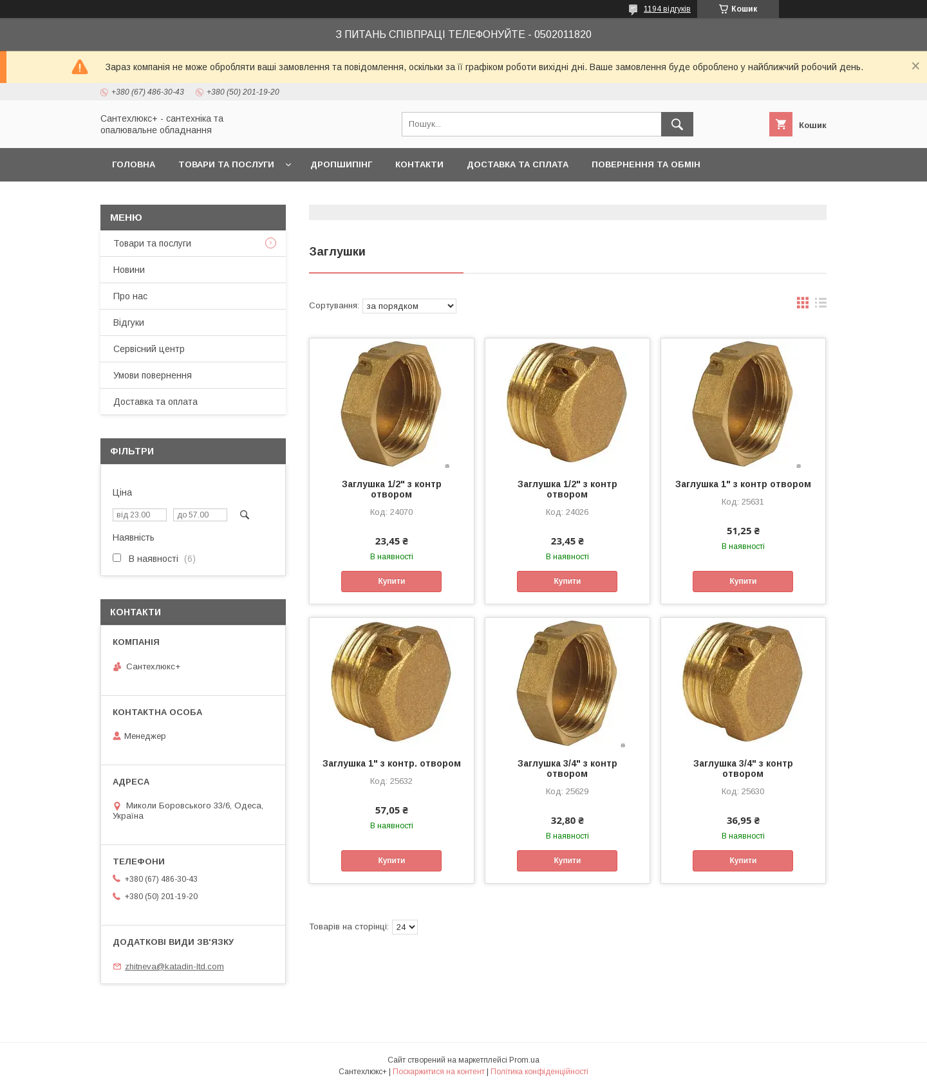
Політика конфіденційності (539, 1071)
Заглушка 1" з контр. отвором (392, 763)
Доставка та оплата (155, 401)
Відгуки (128, 322)
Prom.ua (524, 1060)
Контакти (419, 164)
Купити (391, 581)
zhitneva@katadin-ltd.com (174, 966)
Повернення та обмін (646, 164)
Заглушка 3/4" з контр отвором (567, 768)
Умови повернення (152, 375)
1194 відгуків (667, 9)
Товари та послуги (226, 164)
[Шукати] (677, 124)
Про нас (130, 296)
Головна (133, 164)
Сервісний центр (149, 349)
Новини (129, 270)
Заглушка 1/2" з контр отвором (392, 489)
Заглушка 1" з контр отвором (743, 484)
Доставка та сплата (517, 164)
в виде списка (821, 306)
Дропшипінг (341, 164)
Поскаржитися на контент (439, 1071)
